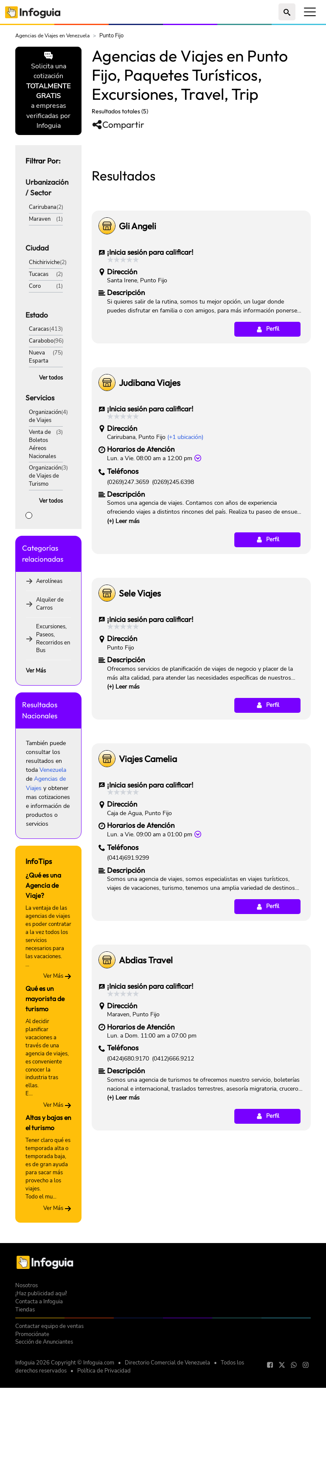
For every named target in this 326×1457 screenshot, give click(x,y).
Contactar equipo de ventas (49, 1413)
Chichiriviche (44, 262)
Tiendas (25, 1397)
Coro (35, 286)
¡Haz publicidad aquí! (41, 1380)
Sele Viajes (140, 711)
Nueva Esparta (38, 356)
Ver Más (36, 670)
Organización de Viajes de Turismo (45, 475)
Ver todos (51, 377)
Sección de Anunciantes (44, 1429)
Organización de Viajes (45, 416)
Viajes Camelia (148, 877)
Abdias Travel (146, 1078)
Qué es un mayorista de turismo (45, 998)
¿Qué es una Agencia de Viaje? (43, 885)
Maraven (40, 218)
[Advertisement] (201, 203)
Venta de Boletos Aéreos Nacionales (42, 444)
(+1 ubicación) (185, 556)
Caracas (39, 328)
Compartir (118, 124)
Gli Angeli (137, 344)
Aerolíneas (49, 581)
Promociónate (32, 1421)
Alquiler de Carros (50, 603)
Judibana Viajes (149, 501)
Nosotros (26, 1372)
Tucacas (38, 274)
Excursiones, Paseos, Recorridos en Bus (53, 638)
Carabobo (41, 340)
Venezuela (52, 770)
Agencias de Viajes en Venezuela (52, 35)
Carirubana (42, 207)
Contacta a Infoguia (39, 1388)
